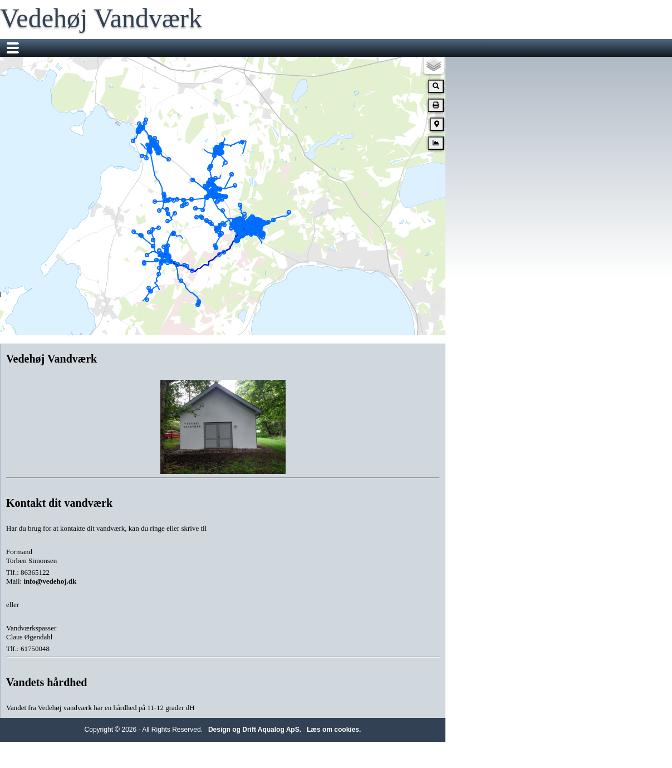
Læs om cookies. (334, 729)
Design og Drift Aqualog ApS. (254, 729)
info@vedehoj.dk (49, 581)
